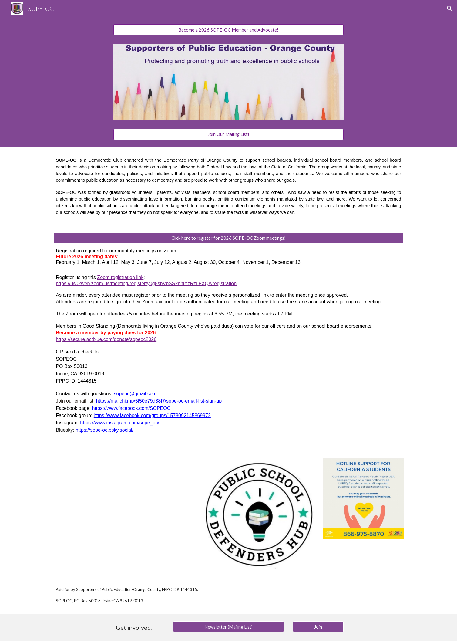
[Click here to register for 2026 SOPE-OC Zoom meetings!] (228, 238)
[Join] (318, 627)
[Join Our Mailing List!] (229, 134)
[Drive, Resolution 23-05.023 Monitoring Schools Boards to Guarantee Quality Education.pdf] (123, 510)
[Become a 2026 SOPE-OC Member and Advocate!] (229, 30)
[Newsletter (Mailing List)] (228, 627)
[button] (449, 8)
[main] (228, 186)
